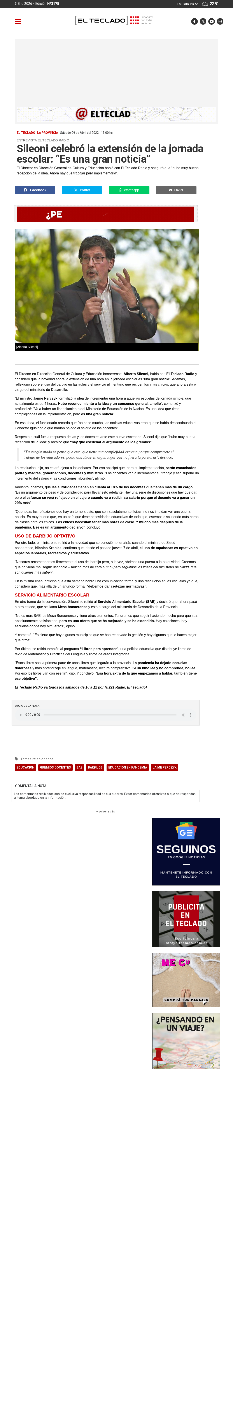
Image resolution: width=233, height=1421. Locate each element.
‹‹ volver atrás (105, 811)
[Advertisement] (116, 74)
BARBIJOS (95, 767)
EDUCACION (25, 767)
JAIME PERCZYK (165, 767)
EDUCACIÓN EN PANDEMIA (127, 767)
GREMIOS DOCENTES (55, 767)
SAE (79, 767)
